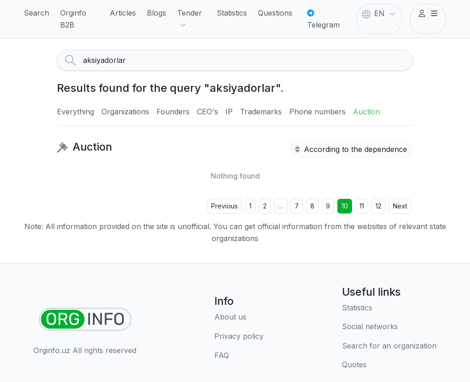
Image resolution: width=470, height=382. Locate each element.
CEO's (207, 111)
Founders (173, 111)
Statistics (232, 12)
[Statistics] (389, 308)
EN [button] (379, 14)
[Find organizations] (85, 319)
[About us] (238, 317)
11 (361, 206)
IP (229, 111)
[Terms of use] (238, 337)
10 (344, 206)
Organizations (125, 111)
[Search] (248, 60)
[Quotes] (389, 365)
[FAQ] (238, 356)
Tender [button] (189, 19)
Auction (366, 111)
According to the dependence (351, 149)
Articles (123, 12)
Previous (224, 206)
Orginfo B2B (73, 18)
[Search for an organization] (389, 346)
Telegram (323, 19)
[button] (428, 13)
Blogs (156, 12)
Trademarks (261, 111)
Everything (75, 111)
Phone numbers (317, 111)
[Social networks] (389, 327)
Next (400, 206)
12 (378, 206)
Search (36, 12)
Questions (275, 12)
